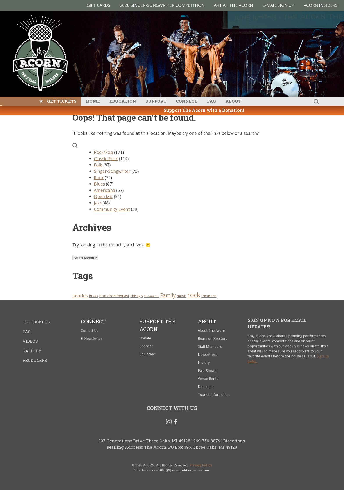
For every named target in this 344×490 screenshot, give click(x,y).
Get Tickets (62, 101)
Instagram (169, 422)
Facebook (175, 422)
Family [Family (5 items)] (168, 295)
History (204, 362)
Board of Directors (212, 338)
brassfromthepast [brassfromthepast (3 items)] (114, 295)
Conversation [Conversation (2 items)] (151, 296)
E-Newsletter (91, 338)
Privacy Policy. (200, 465)
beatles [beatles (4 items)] (80, 295)
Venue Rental (208, 378)
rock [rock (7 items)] (193, 294)
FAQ (211, 101)
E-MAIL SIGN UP (278, 5)
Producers (35, 360)
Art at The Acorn (233, 5)
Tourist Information (214, 394)
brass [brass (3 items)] (93, 295)
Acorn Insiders (321, 5)
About (233, 101)
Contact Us (89, 330)
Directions (206, 386)
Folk (98, 165)
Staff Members (210, 346)
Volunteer (147, 354)
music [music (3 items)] (181, 295)
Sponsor (146, 346)
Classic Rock (106, 159)
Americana (104, 190)
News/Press (207, 354)
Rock (99, 177)
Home (93, 101)
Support (156, 101)
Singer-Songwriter (112, 171)
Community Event (112, 209)
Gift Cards (98, 5)
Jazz (97, 203)
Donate (145, 338)
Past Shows (207, 370)
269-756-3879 (206, 440)
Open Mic (103, 196)
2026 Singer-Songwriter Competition (162, 5)
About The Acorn (211, 330)
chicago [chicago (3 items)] (136, 295)
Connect (186, 101)
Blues (99, 184)
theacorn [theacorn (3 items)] (208, 295)
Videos (30, 341)
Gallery (32, 350)
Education (122, 101)
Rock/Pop (103, 152)
